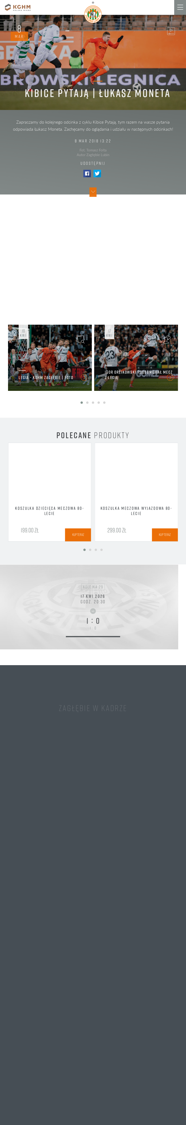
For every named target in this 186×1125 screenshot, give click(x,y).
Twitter (97, 173)
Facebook (87, 173)
